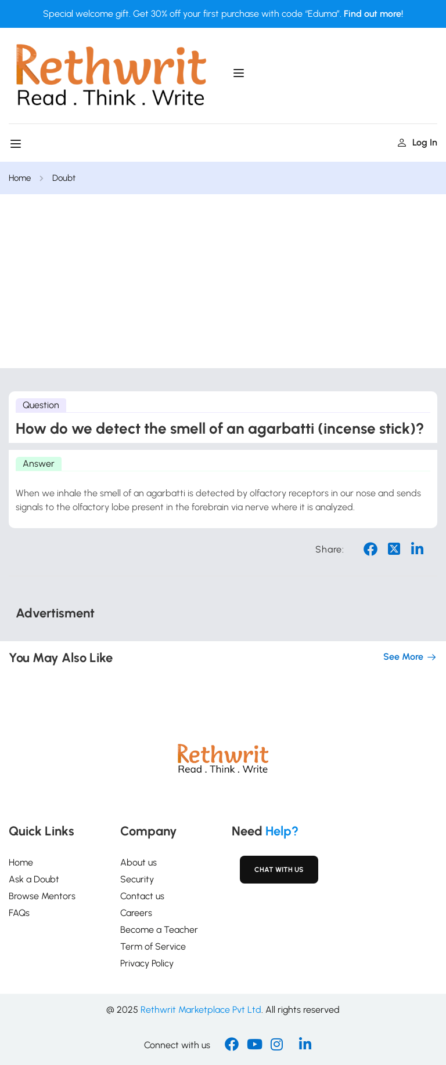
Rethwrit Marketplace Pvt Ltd (201, 1009)
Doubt (67, 177)
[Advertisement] (223, 281)
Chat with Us (279, 870)
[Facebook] (232, 1045)
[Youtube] (254, 1045)
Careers (136, 912)
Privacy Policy (147, 963)
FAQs (19, 912)
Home (21, 177)
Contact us (142, 896)
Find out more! (373, 13)
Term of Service (153, 946)
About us (138, 862)
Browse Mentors (42, 896)
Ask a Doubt (34, 879)
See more (410, 656)
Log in (417, 142)
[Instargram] (277, 1045)
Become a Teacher (159, 929)
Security (137, 879)
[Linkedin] (305, 1045)
